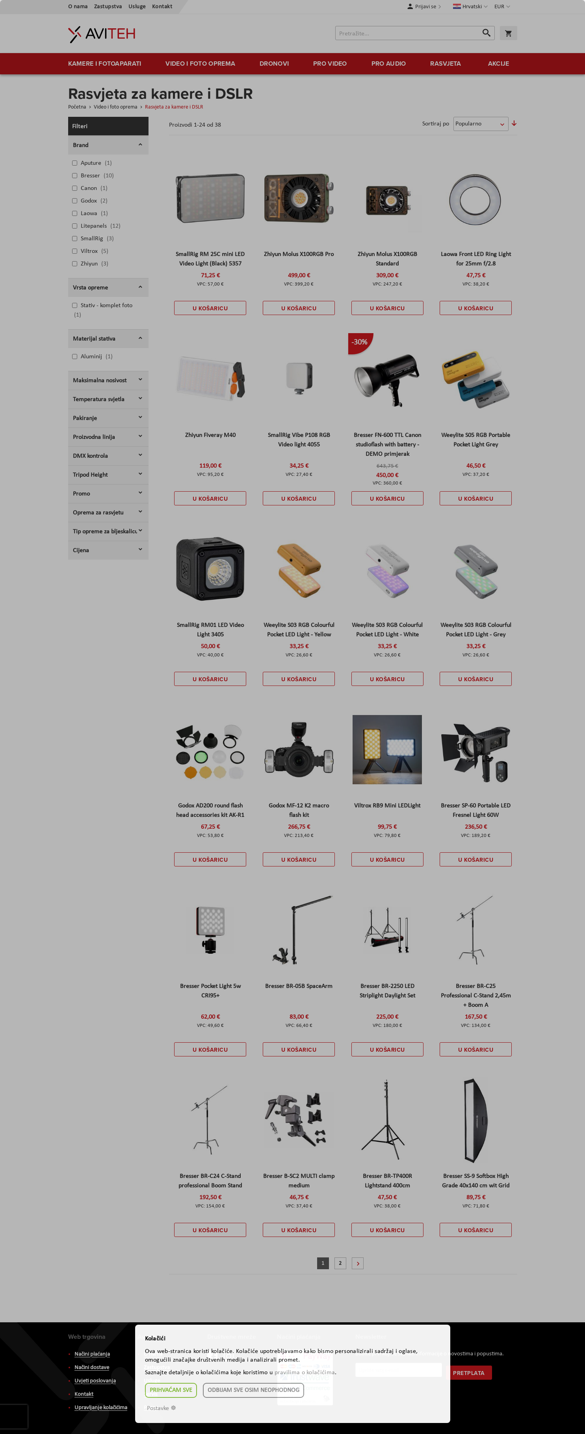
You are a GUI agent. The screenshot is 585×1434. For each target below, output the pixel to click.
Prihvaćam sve (171, 1390)
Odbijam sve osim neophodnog (253, 1390)
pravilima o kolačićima (305, 1372)
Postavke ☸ (161, 1408)
